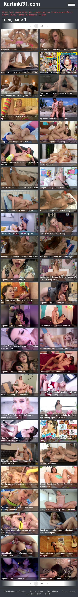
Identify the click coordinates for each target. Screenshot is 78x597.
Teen (6, 19)
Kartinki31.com (22, 4)
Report (47, 594)
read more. (42, 15)
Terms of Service (36, 591)
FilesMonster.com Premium (15, 591)
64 (42, 26)
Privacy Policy (52, 591)
